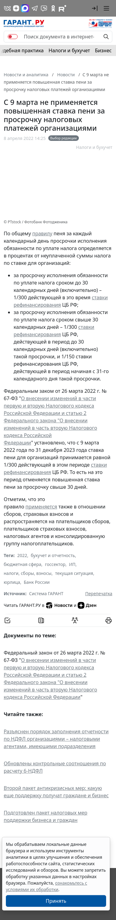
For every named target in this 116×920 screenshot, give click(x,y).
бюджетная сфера (22, 564)
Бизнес (103, 50)
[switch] (13, 36)
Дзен (87, 605)
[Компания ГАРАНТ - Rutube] (62, 8)
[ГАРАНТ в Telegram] (34, 8)
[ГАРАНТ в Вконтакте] (7, 8)
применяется (41, 506)
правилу (42, 233)
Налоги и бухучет (69, 50)
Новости (58, 605)
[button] (95, 8)
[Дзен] (16, 8)
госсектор (55, 564)
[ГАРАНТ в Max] (25, 8)
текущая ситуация (74, 573)
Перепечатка (98, 593)
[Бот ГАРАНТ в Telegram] (44, 8)
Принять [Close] (56, 901)
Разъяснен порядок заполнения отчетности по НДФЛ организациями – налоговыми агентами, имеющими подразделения (56, 739)
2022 (22, 555)
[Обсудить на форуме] (75, 620)
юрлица (12, 582)
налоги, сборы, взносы (27, 573)
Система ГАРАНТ (46, 593)
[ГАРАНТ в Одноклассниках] (53, 8)
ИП (72, 564)
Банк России (37, 582)
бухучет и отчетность (53, 555)
